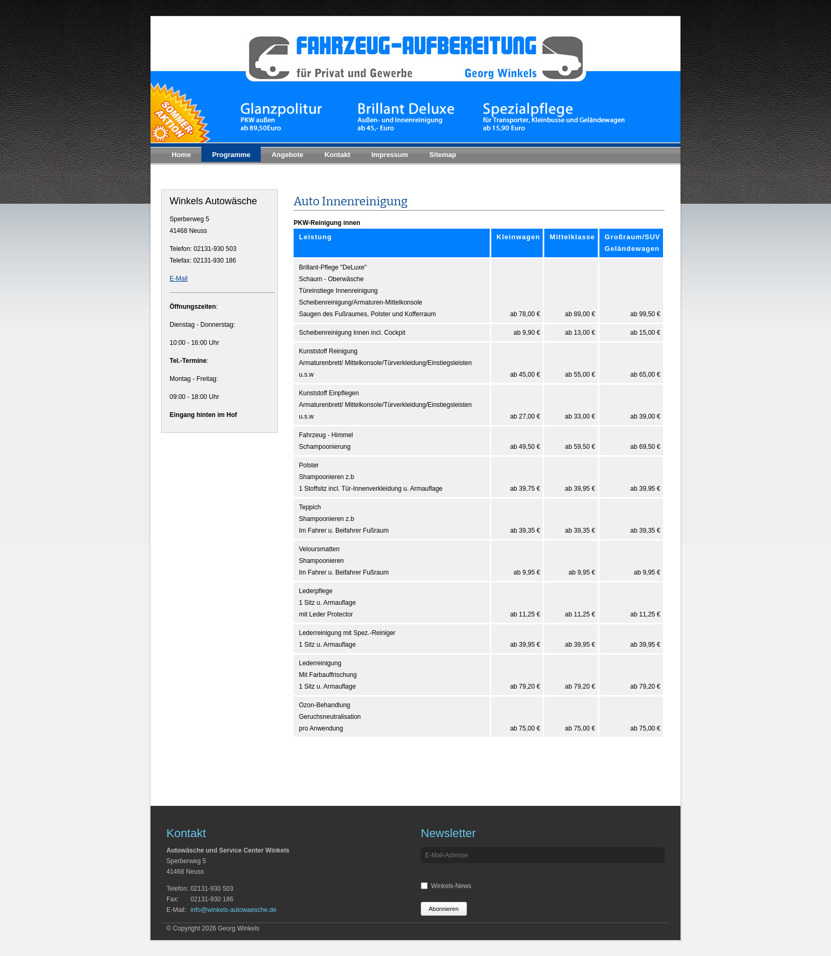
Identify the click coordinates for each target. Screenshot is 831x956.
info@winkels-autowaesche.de (233, 910)
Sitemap (442, 155)
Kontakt (337, 155)
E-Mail (179, 278)
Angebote (287, 155)
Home (181, 155)
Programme (231, 155)
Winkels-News (451, 886)
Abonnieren (443, 909)
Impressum (390, 155)
